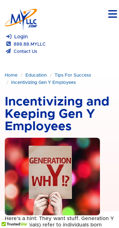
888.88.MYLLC (30, 44)
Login (21, 36)
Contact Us (25, 51)
